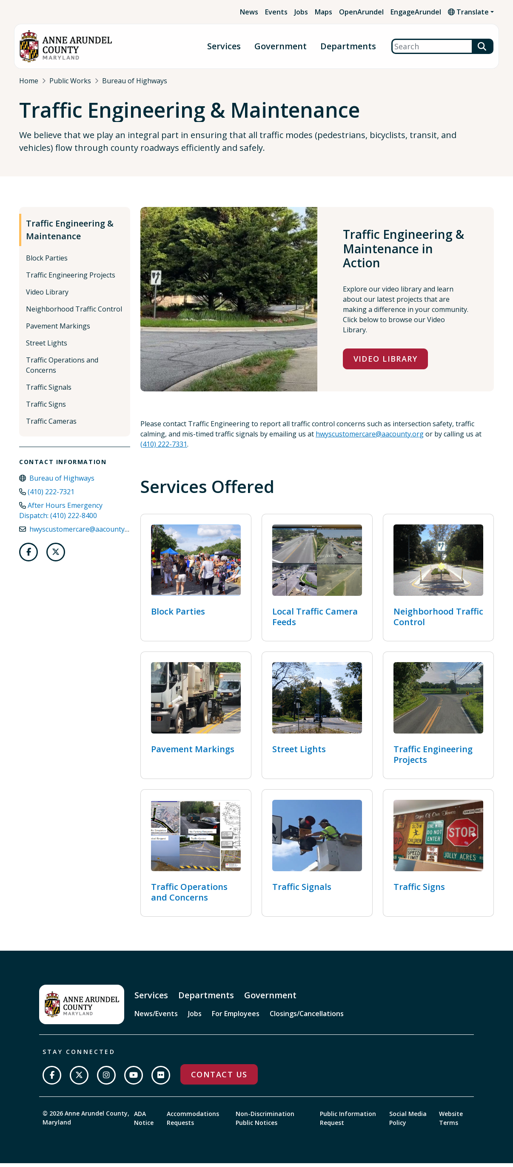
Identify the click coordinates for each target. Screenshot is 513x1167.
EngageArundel (415, 12)
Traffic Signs (46, 408)
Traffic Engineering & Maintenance (70, 234)
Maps (323, 12)
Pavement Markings (58, 330)
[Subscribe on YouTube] (133, 1079)
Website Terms (451, 1121)
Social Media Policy (408, 1121)
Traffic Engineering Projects (70, 279)
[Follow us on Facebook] (28, 556)
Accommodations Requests (193, 1121)
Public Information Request (348, 1121)
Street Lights (46, 347)
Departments (348, 46)
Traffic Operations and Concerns (62, 369)
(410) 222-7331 (163, 448)
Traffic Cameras (51, 425)
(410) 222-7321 (51, 496)
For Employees (235, 1017)
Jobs (301, 12)
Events (276, 12)
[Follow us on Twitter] (55, 556)
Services (224, 46)
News (249, 12)
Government (280, 46)
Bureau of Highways (134, 80)
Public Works (70, 80)
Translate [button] (468, 12)
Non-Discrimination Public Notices (265, 1121)
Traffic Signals (48, 391)
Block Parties (47, 262)
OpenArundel (361, 12)
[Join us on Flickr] (160, 1079)
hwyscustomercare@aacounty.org (83, 533)
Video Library (47, 296)
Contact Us (219, 1078)
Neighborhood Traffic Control (74, 313)
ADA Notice (144, 1121)
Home (28, 80)
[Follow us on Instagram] (106, 1079)
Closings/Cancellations (307, 1017)
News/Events (156, 1017)
